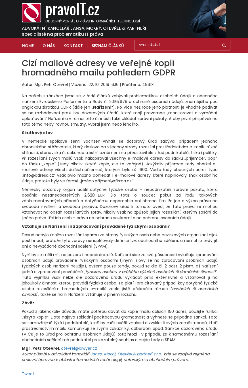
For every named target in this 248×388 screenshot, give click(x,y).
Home (28, 45)
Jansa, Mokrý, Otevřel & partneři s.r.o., (127, 354)
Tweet (28, 374)
